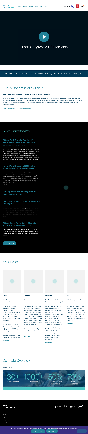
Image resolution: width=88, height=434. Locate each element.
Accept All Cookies (38, 431)
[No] (82, 431)
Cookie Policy (52, 431)
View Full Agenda (9, 243)
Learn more (6, 340)
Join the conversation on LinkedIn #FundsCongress (17, 109)
